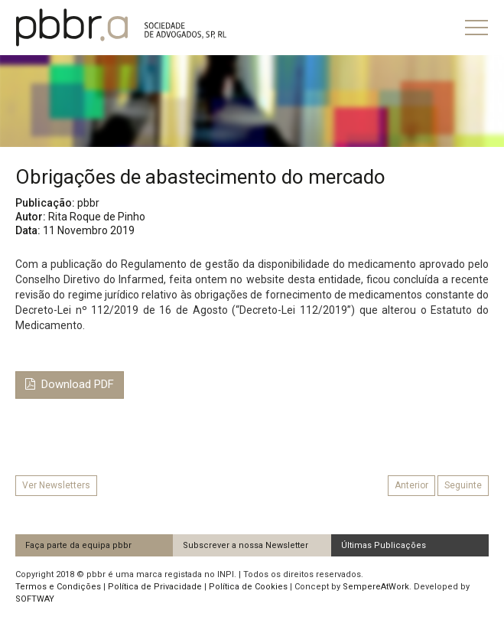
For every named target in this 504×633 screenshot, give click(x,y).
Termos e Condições (58, 587)
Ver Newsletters (56, 485)
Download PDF (69, 384)
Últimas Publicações (383, 545)
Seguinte (463, 485)
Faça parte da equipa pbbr (78, 545)
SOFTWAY (34, 599)
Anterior (411, 485)
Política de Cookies (248, 587)
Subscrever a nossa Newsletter (245, 545)
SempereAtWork (376, 587)
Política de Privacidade (155, 587)
